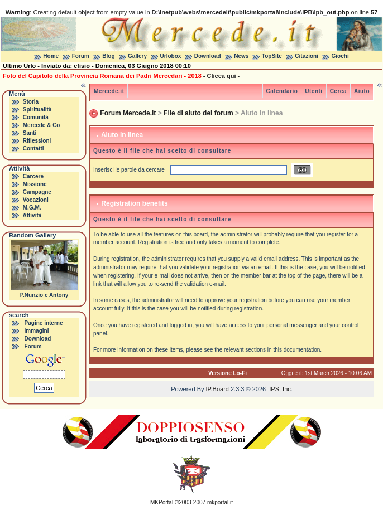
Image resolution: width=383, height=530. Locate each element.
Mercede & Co (41, 125)
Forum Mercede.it (128, 113)
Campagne (37, 192)
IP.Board (217, 389)
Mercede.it (109, 91)
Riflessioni (37, 141)
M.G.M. (32, 208)
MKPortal (161, 502)
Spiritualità (37, 109)
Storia (31, 102)
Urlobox (170, 56)
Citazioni (306, 56)
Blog (108, 56)
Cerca (338, 91)
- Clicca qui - (221, 75)
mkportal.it (220, 502)
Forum (80, 56)
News (241, 56)
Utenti (313, 91)
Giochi (340, 56)
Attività (31, 215)
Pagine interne (44, 323)
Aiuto (362, 91)
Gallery (137, 56)
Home (51, 56)
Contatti (33, 148)
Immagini (37, 331)
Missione (35, 184)
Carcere (33, 176)
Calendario (282, 91)
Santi (29, 133)
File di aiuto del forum (198, 113)
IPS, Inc (280, 389)
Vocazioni (36, 200)
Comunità (36, 117)
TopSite (272, 56)
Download (207, 56)
